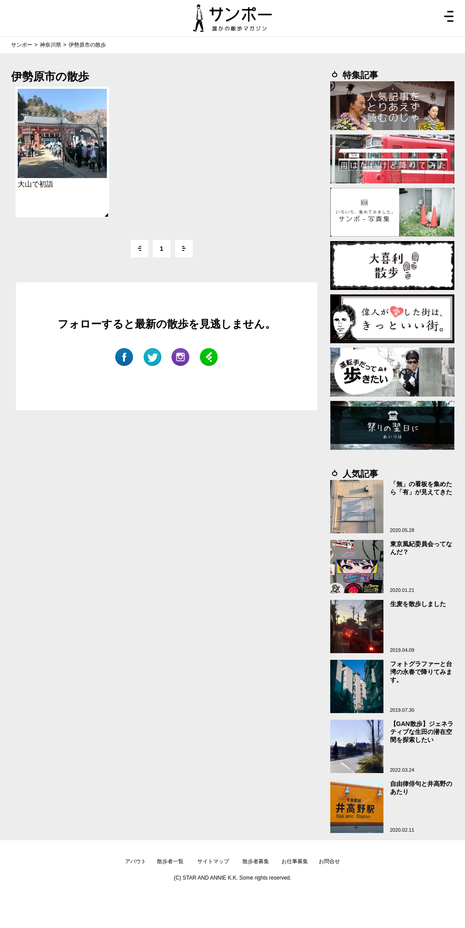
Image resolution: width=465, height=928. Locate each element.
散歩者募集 (255, 861)
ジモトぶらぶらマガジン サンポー (232, 18)
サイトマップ (213, 861)
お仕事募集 (294, 861)
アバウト (135, 861)
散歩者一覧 (170, 861)
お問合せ (329, 861)
